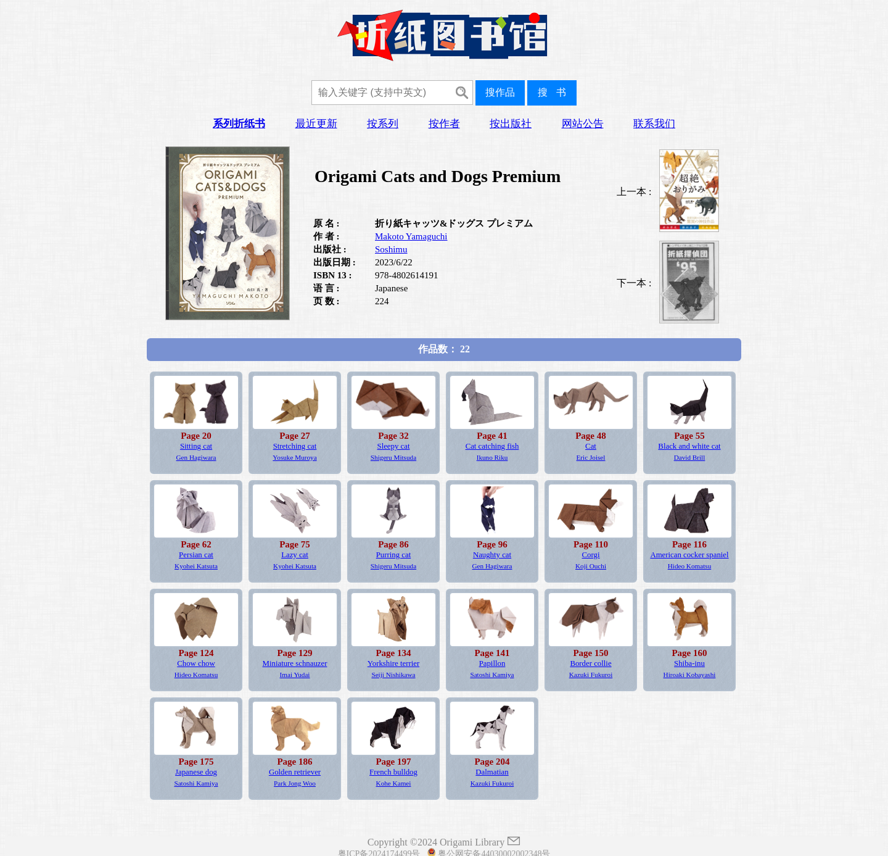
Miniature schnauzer (295, 663)
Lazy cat (294, 555)
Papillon (492, 663)
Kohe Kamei (393, 783)
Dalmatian (491, 772)
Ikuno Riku (492, 457)
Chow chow (196, 663)
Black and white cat (689, 446)
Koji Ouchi (590, 566)
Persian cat (196, 555)
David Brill (689, 457)
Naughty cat (492, 555)
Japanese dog (196, 772)
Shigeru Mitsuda (393, 457)
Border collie (590, 663)
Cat (590, 446)
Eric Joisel (591, 457)
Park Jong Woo (295, 783)
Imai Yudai (295, 674)
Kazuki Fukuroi (591, 674)
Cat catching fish (492, 446)
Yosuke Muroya (294, 457)
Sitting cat (196, 446)
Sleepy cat (393, 446)
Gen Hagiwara (196, 457)
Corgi (591, 555)
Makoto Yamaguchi (411, 236)
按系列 (382, 124)
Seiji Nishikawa (393, 674)
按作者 (444, 124)
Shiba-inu (689, 663)
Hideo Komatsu (690, 566)
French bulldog (393, 772)
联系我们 (654, 124)
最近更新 (316, 124)
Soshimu (391, 249)
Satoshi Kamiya (492, 674)
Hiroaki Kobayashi (690, 674)
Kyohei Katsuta (196, 566)
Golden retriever (295, 772)
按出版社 (511, 124)
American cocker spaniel (689, 555)
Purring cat (393, 555)
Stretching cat (295, 446)
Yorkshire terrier (393, 663)
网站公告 (583, 124)
